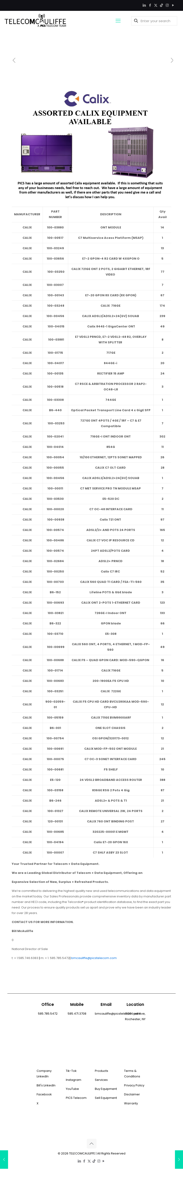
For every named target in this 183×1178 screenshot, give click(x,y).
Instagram (73, 1080)
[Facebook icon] (150, 5)
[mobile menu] (118, 21)
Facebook (44, 1094)
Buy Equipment (106, 1089)
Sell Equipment (106, 1098)
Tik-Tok (71, 1071)
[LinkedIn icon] (144, 5)
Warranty (131, 1103)
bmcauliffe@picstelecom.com (94, 958)
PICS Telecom (76, 1098)
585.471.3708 (77, 1013)
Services (101, 1080)
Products (101, 1071)
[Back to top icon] (91, 1143)
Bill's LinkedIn (46, 1085)
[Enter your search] (154, 21)
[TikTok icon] (161, 5)
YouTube (72, 1089)
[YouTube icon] (173, 5)
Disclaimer (132, 1094)
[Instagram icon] (167, 5)
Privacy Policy (134, 1085)
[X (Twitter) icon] (155, 5)
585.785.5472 (48, 1013)
